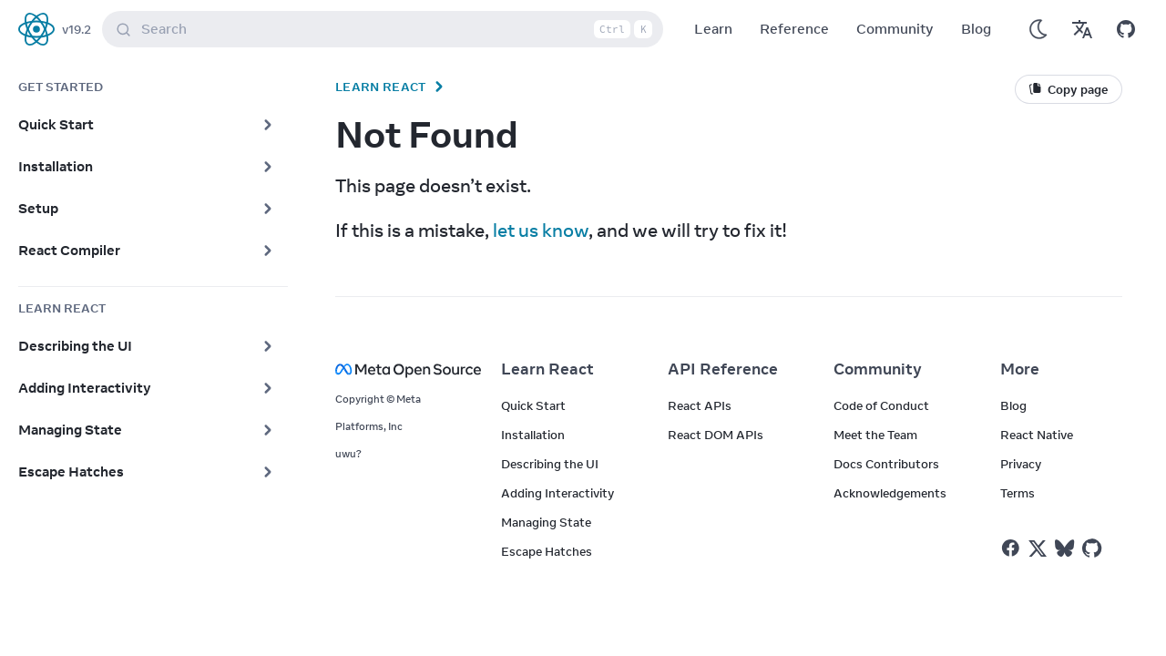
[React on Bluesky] (1064, 548)
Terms (1017, 493)
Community (895, 28)
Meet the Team (875, 434)
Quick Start (533, 405)
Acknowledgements (890, 493)
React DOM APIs (715, 434)
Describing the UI (549, 463)
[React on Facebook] (1010, 548)
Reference (794, 28)
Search (386, 29)
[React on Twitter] (1038, 548)
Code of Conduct (881, 405)
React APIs (699, 405)
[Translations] (1082, 29)
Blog (976, 28)
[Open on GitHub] (1126, 29)
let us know (540, 230)
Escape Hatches (546, 551)
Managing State (546, 522)
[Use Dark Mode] (1038, 29)
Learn (713, 28)
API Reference (723, 369)
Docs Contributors (886, 463)
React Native (1036, 434)
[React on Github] (1094, 548)
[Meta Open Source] (396, 369)
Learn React (380, 86)
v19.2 (76, 29)
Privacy (1020, 463)
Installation (533, 434)
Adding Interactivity (557, 493)
